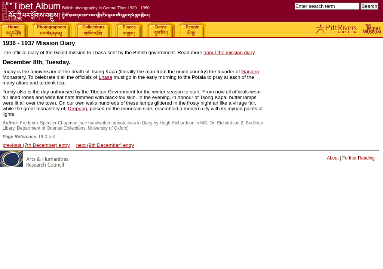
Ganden (250, 71)
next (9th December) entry (105, 145)
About (332, 158)
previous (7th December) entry (36, 145)
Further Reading (358, 158)
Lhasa (105, 77)
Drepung (77, 108)
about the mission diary (228, 52)
